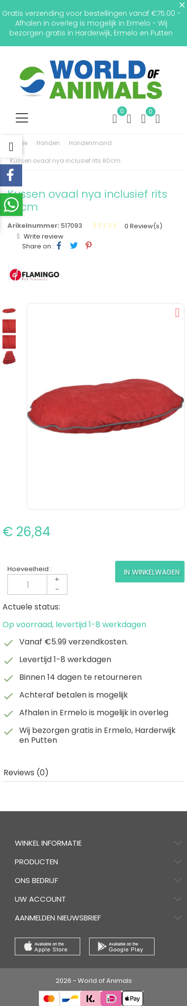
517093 (71, 225)
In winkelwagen (152, 572)
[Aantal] (37, 584)
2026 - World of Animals (94, 980)
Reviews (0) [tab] (26, 772)
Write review (42, 236)
